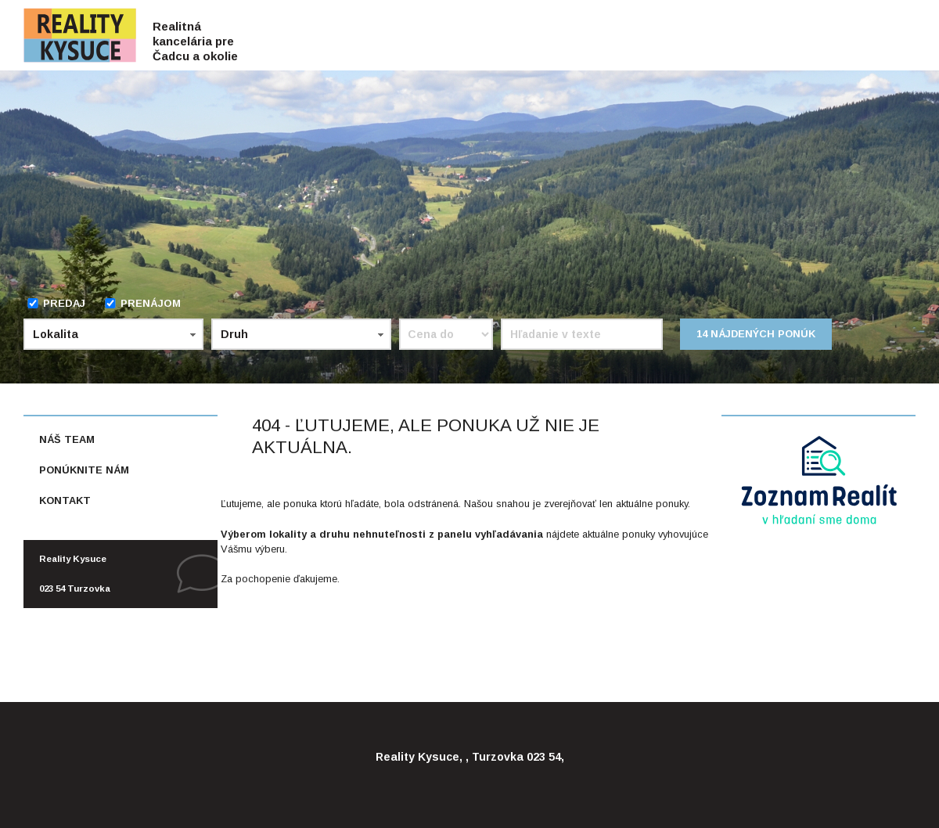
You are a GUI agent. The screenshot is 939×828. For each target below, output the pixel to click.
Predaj (56, 303)
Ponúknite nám (84, 470)
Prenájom (142, 303)
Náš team (67, 439)
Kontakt (65, 500)
